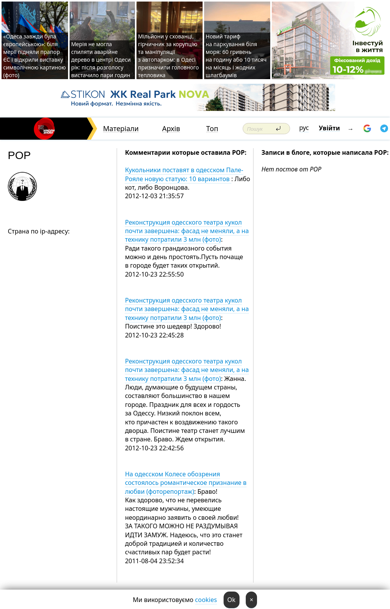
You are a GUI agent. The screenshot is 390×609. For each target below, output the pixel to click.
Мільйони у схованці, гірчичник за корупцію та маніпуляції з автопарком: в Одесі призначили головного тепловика (168, 56)
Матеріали (121, 128)
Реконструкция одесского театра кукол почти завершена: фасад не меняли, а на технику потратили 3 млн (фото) (186, 231)
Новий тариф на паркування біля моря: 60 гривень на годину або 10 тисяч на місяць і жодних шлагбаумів (236, 56)
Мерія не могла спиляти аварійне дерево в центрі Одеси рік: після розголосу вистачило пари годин (101, 59)
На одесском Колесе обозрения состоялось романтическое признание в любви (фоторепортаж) (186, 483)
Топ (212, 128)
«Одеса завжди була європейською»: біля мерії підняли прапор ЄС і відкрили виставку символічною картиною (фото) (34, 56)
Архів (171, 128)
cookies (206, 599)
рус (304, 127)
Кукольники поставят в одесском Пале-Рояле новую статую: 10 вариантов (184, 174)
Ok (231, 599)
